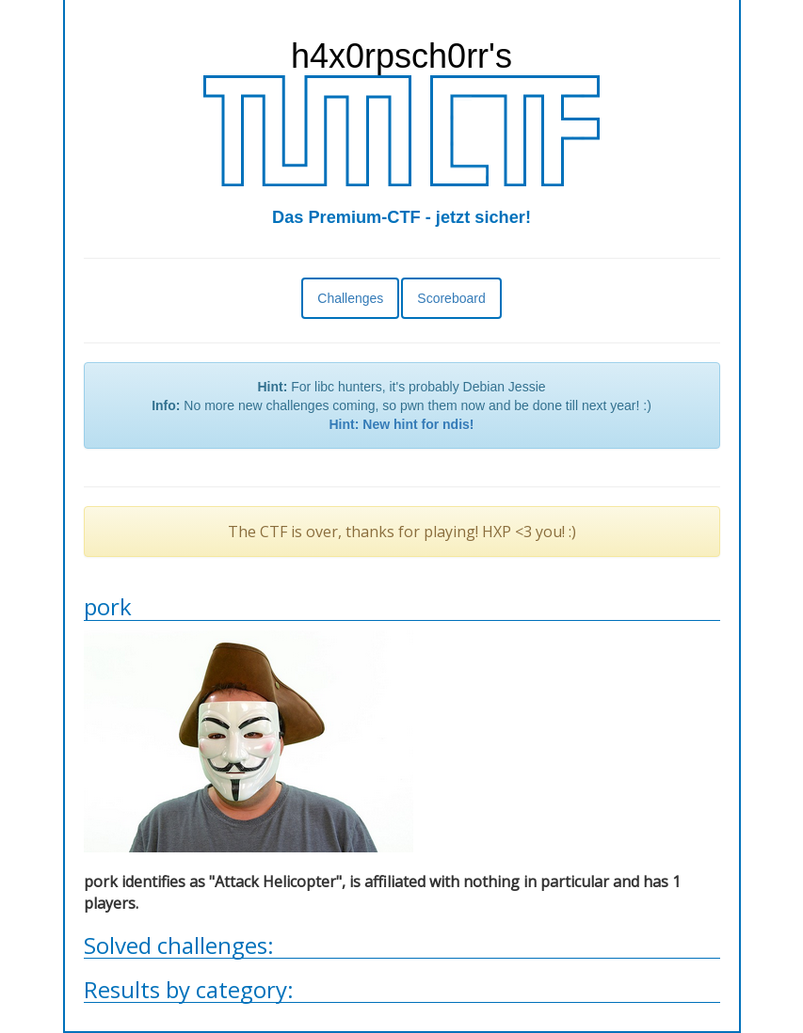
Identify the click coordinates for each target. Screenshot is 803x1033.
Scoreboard (451, 298)
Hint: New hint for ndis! (401, 424)
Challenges (350, 298)
